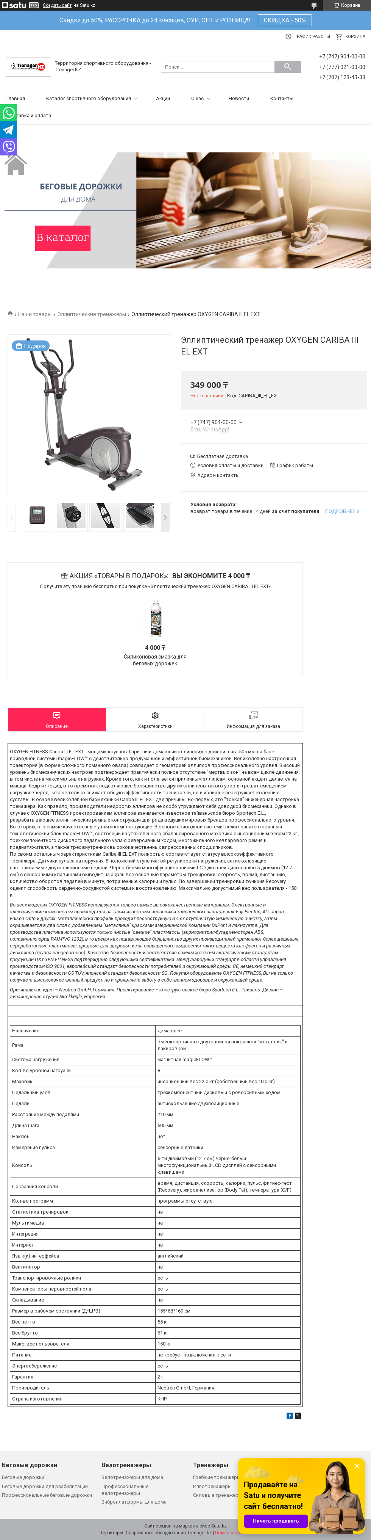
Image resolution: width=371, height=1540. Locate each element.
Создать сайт (57, 5)
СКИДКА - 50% (285, 20)
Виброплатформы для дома (134, 1502)
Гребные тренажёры (217, 1477)
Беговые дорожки (23, 1477)
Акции (163, 98)
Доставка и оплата (28, 115)
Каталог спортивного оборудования (88, 98)
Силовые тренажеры (217, 1495)
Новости (239, 98)
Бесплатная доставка (222, 456)
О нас (197, 98)
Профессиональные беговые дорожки (47, 1495)
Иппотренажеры (212, 1486)
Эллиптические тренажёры (91, 314)
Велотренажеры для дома (132, 1477)
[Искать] (287, 67)
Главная (15, 98)
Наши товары (34, 314)
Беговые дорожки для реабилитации (45, 1486)
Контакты (281, 98)
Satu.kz (219, 1526)
